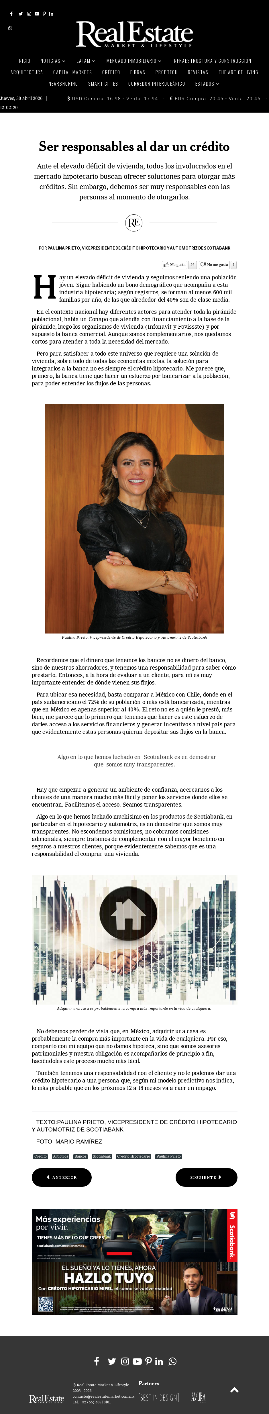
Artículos (60, 1144)
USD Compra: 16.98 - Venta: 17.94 (112, 86)
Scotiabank (102, 1144)
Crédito (40, 1144)
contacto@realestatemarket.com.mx (103, 1384)
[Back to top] (234, 1378)
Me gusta (178, 252)
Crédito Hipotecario (133, 1144)
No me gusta (217, 252)
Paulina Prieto (168, 1144)
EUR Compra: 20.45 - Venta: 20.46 (215, 86)
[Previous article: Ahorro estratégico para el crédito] (62, 1165)
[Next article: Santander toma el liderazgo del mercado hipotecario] (206, 1165)
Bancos (80, 1144)
